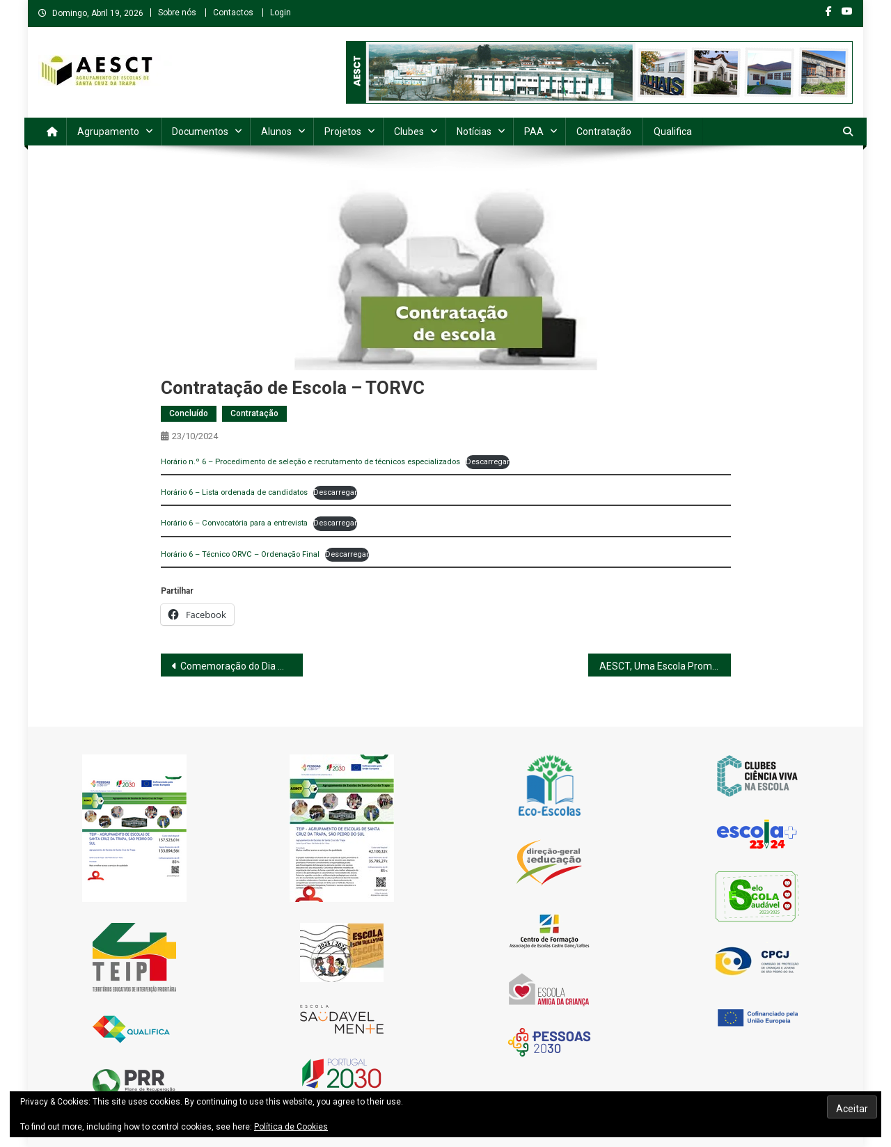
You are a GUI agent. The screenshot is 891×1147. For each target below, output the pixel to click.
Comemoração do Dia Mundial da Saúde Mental (241, 666)
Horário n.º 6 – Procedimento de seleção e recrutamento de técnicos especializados (310, 461)
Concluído (188, 413)
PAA (534, 131)
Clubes (409, 131)
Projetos (342, 131)
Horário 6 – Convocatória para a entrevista (234, 523)
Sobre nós (177, 12)
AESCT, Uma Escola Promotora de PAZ (665, 666)
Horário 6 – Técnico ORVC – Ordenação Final (240, 554)
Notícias (474, 131)
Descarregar (488, 461)
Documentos (200, 131)
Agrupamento (108, 131)
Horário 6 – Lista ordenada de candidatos (234, 492)
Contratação (603, 131)
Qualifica (673, 131)
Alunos (276, 131)
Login (280, 12)
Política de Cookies (291, 1127)
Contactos (233, 12)
